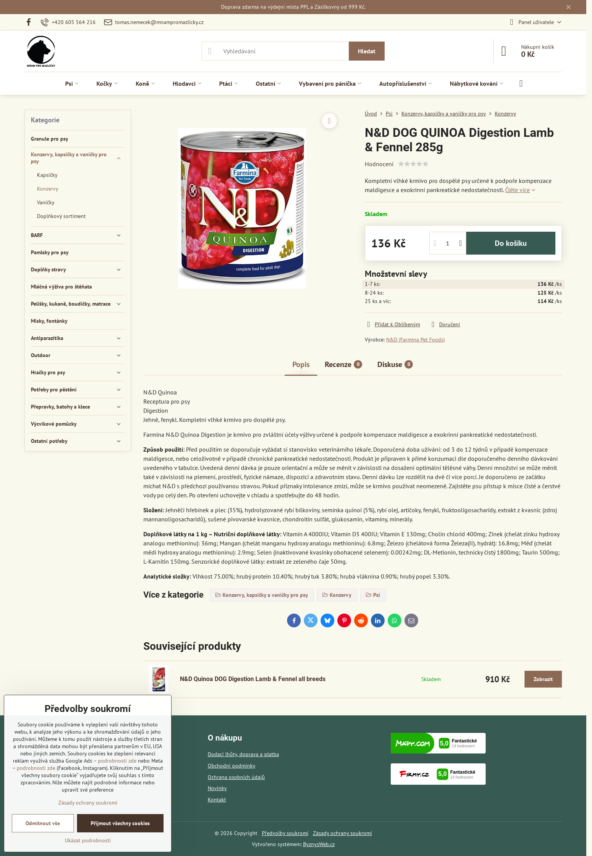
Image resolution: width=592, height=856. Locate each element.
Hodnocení (379, 164)
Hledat (366, 51)
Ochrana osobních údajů (236, 777)
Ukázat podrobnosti (88, 840)
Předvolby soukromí (285, 833)
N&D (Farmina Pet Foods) (415, 339)
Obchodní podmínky (231, 765)
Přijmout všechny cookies (120, 823)
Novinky (217, 788)
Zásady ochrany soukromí (342, 833)
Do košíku (511, 243)
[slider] (413, 164)
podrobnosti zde (117, 760)
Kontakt (217, 799)
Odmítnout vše (43, 823)
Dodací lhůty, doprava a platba (243, 754)
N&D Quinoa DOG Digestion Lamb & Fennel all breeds (253, 679)
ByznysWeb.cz (319, 844)
